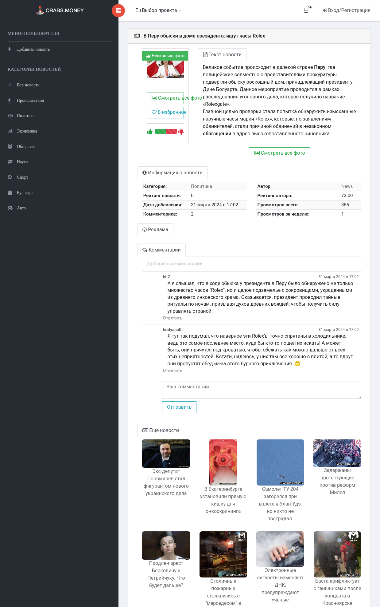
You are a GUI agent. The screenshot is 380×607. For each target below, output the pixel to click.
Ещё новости (128, 409)
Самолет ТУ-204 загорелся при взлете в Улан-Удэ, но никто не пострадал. (268, 479)
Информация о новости (140, 165)
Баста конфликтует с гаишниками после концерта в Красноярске (333, 563)
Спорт (18, 177)
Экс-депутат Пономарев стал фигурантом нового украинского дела (137, 466)
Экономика (22, 131)
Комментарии (129, 242)
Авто (17, 208)
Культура (20, 192)
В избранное (136, 118)
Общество (21, 146)
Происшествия (26, 100)
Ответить (140, 304)
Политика (21, 115)
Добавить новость (29, 49)
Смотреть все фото (139, 103)
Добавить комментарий (142, 256)
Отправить (146, 386)
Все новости (24, 85)
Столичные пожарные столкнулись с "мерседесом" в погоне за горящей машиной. (202, 563)
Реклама (123, 222)
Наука (18, 162)
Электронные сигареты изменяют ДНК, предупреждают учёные (268, 555)
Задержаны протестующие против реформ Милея (333, 461)
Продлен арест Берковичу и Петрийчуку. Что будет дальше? (137, 551)
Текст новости (198, 55)
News (344, 179)
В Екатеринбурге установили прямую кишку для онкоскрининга (203, 479)
